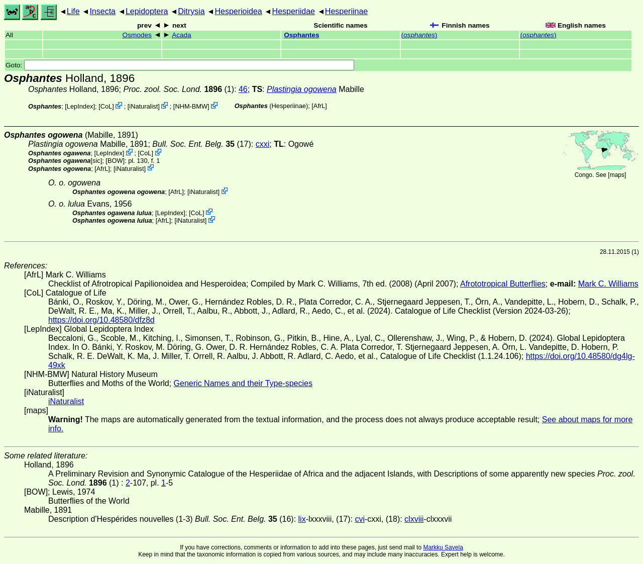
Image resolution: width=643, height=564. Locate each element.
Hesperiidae (293, 11)
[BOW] (115, 160)
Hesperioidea (238, 11)
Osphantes (301, 35)
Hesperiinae (346, 11)
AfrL (319, 106)
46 (243, 89)
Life (73, 11)
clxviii (413, 519)
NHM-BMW (191, 106)
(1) (178, 89)
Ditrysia (191, 11)
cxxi (263, 144)
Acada (181, 35)
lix (302, 519)
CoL (106, 106)
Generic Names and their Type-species (243, 383)
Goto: (180, 65)
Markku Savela (443, 547)
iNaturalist (143, 106)
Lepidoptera (147, 11)
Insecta (102, 11)
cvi (360, 519)
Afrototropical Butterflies (503, 283)
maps (617, 174)
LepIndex (80, 106)
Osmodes (137, 35)
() (419, 35)
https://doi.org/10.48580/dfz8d (101, 320)
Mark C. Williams (608, 283)
